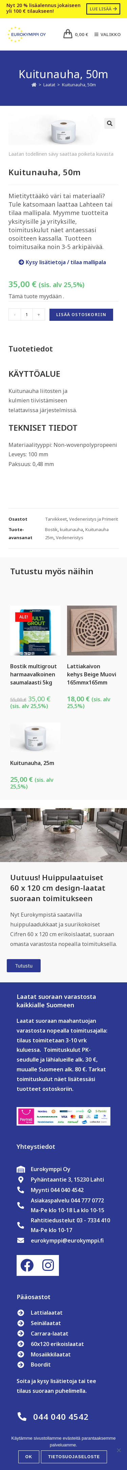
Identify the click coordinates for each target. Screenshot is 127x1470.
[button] (109, 123)
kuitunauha (71, 529)
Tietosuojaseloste (74, 1456)
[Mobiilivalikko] (105, 34)
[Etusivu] (34, 85)
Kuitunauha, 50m (79, 85)
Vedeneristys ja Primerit (93, 519)
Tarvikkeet (56, 519)
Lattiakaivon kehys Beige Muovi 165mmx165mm (91, 674)
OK (28, 1456)
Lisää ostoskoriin (81, 314)
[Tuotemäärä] (27, 314)
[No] (118, 1450)
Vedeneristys (69, 537)
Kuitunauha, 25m (32, 763)
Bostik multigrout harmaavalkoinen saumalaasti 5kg (33, 674)
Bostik (51, 529)
